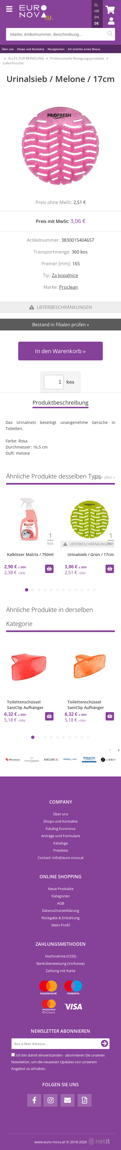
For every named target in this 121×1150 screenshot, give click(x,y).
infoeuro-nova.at (68, 857)
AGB (60, 903)
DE (96, 23)
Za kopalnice (65, 275)
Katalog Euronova (60, 828)
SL (96, 5)
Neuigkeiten (56, 49)
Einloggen (108, 26)
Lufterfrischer (13, 63)
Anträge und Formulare (60, 835)
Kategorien (61, 895)
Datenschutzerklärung (60, 910)
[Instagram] (50, 1100)
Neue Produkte (60, 888)
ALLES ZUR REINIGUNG (26, 58)
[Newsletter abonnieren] (104, 1043)
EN (96, 17)
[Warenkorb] (109, 10)
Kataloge (60, 843)
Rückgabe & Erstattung (60, 917)
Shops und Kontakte (30, 49)
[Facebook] (34, 1100)
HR (96, 11)
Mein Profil (61, 925)
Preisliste (60, 850)
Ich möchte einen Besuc (84, 49)
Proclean (68, 287)
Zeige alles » (104, 477)
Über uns (8, 49)
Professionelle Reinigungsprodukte (77, 58)
